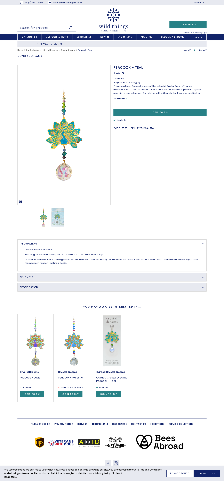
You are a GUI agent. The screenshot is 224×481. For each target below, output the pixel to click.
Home (20, 50)
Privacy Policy (179, 473)
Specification (29, 287)
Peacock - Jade (30, 377)
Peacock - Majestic (70, 377)
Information (28, 243)
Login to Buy (188, 24)
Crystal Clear (207, 473)
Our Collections (33, 50)
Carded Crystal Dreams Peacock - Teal (111, 379)
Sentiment (26, 277)
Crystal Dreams (50, 50)
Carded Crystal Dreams (110, 372)
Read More (119, 98)
